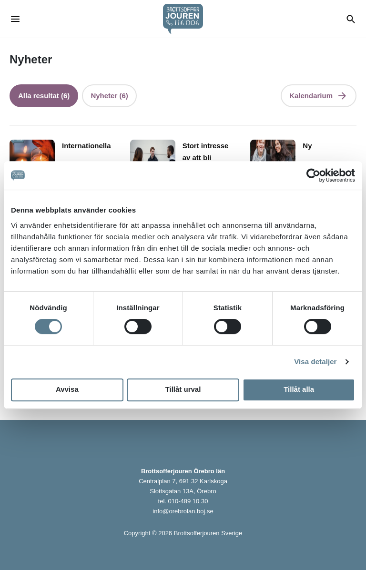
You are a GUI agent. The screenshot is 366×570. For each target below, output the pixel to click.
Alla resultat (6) (44, 96)
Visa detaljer (315, 361)
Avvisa (67, 389)
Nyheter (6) (109, 96)
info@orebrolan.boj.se (182, 511)
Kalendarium (311, 96)
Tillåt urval (183, 389)
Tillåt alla (299, 389)
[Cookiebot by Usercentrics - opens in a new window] (313, 175)
